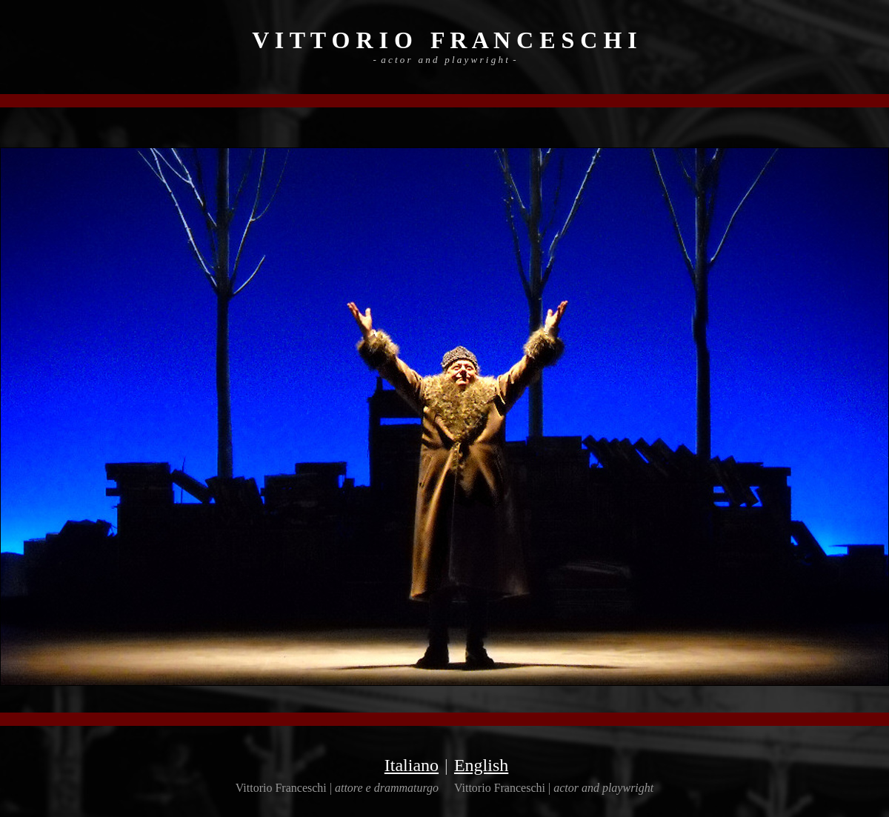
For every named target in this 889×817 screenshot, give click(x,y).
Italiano (411, 765)
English (481, 765)
